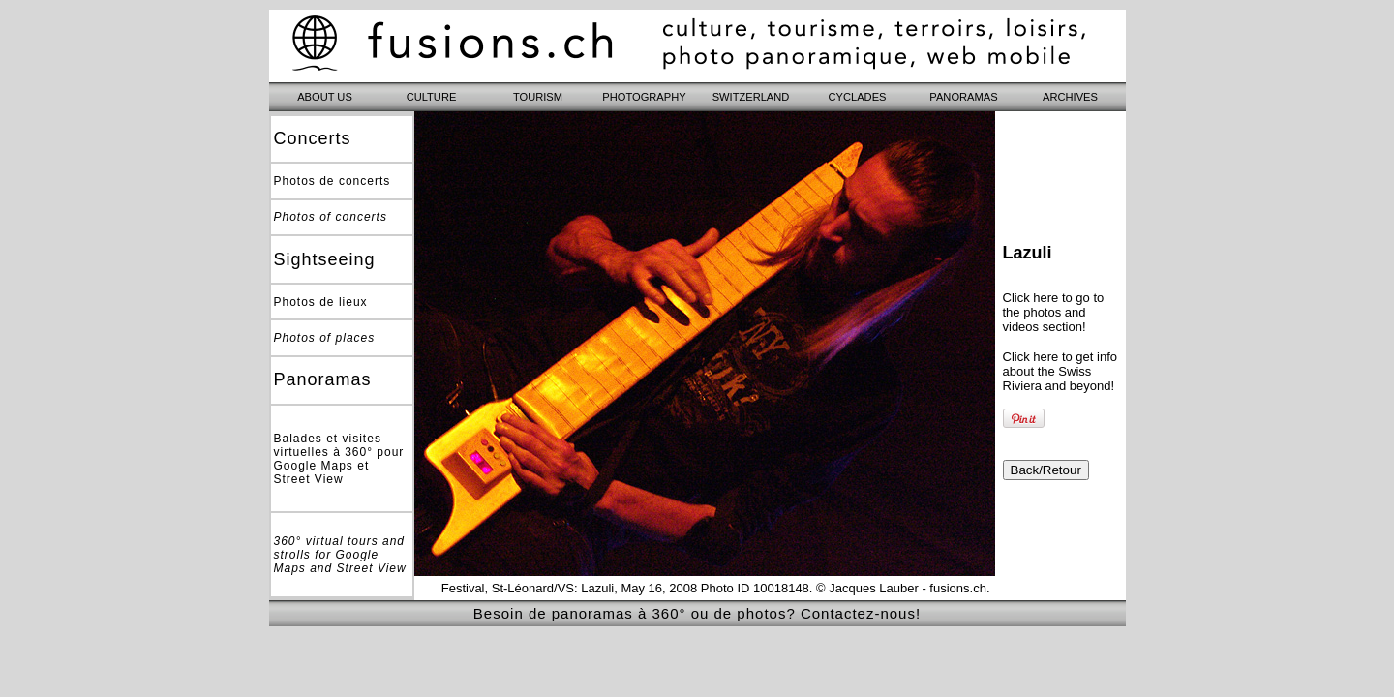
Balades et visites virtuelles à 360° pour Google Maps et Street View (339, 459)
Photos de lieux (321, 302)
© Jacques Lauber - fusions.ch (901, 588)
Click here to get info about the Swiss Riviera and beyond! (1060, 371)
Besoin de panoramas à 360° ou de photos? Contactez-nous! (697, 613)
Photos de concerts (332, 181)
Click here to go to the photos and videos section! (1054, 312)
